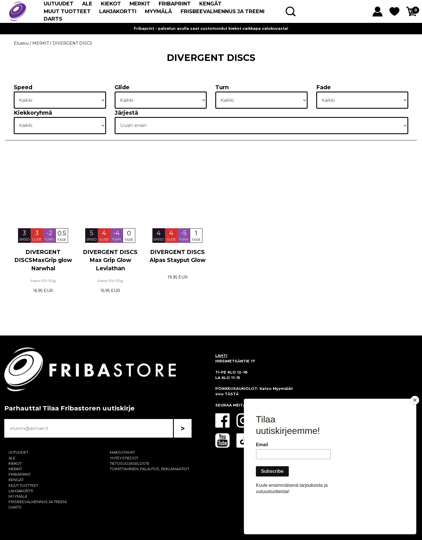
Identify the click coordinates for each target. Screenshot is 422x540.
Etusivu (21, 43)
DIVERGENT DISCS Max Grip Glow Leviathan (110, 260)
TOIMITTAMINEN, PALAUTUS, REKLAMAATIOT (149, 469)
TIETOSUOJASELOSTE (130, 463)
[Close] (415, 433)
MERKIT (140, 4)
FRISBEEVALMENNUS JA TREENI (222, 11)
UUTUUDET (58, 4)
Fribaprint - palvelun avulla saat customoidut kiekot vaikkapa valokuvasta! (211, 28)
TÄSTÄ (232, 394)
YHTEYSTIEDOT (124, 458)
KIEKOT (111, 4)
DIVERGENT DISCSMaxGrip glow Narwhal (43, 260)
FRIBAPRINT (175, 4)
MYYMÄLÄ (158, 11)
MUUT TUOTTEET (67, 11)
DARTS (53, 19)
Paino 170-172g (43, 281)
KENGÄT (210, 4)
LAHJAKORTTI (117, 11)
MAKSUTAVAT (122, 452)
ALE (87, 4)
